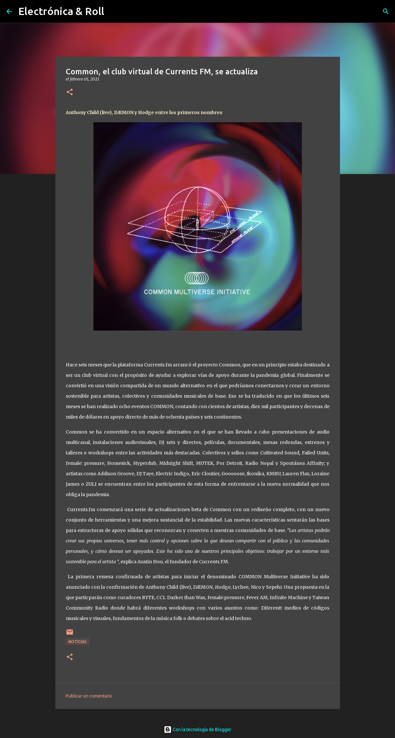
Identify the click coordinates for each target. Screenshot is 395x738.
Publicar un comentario (89, 696)
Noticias (77, 642)
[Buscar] (386, 11)
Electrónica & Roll (61, 11)
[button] (70, 92)
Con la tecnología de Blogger (197, 729)
